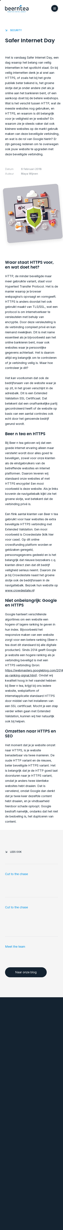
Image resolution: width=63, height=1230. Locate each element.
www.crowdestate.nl (19, 590)
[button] (54, 8)
